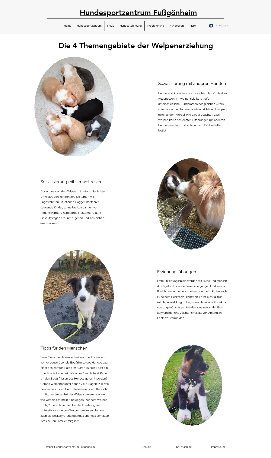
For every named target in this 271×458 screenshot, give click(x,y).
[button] (89, 26)
